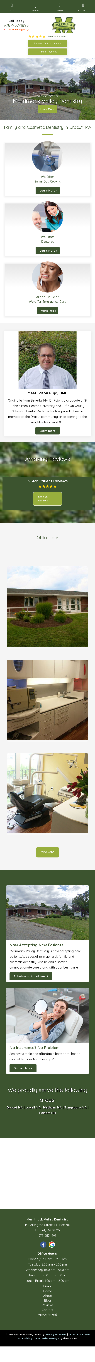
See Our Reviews (43, 499)
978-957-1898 (16, 25)
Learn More (47, 109)
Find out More (23, 1068)
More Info (47, 311)
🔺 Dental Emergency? (16, 29)
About (47, 1296)
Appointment (47, 1314)
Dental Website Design (46, 1338)
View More (47, 852)
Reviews (48, 1305)
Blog (47, 1300)
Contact (47, 1310)
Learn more (48, 431)
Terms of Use (75, 1334)
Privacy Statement (56, 1334)
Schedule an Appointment (31, 976)
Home (47, 1291)
